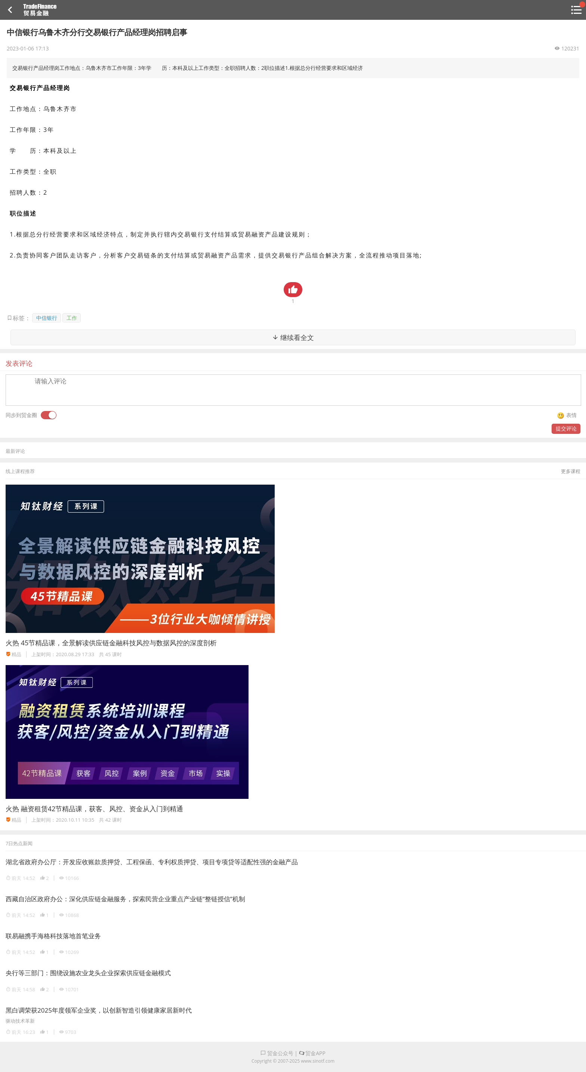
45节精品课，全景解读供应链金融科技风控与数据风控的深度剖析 (119, 642)
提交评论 (566, 428)
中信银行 (46, 317)
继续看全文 (293, 337)
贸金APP (312, 1053)
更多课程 (570, 471)
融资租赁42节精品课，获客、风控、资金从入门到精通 (102, 808)
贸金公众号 (276, 1053)
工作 (72, 317)
